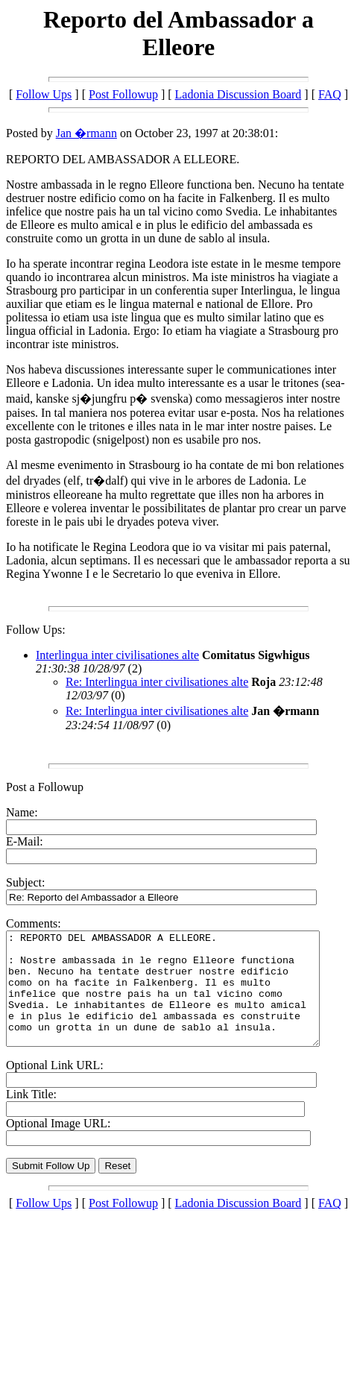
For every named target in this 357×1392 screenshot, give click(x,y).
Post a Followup (44, 787)
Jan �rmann (86, 133)
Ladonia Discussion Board (238, 94)
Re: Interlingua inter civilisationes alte (157, 681)
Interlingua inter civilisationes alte (117, 655)
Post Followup (123, 94)
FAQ (329, 94)
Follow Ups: (36, 629)
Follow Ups (44, 94)
